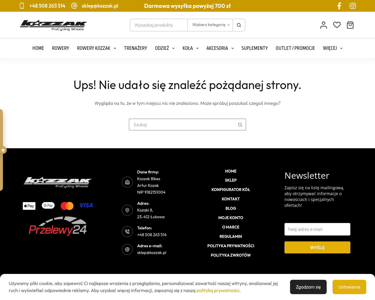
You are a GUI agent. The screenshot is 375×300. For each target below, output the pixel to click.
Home (38, 48)
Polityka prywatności (230, 245)
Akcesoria (221, 48)
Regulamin (231, 236)
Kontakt (231, 199)
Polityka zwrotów (231, 255)
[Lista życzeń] (337, 25)
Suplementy (255, 48)
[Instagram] (352, 5)
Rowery (60, 48)
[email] (317, 229)
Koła (192, 48)
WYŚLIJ (317, 247)
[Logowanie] (323, 25)
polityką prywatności (218, 290)
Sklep (231, 180)
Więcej (334, 48)
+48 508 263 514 (47, 6)
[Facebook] (339, 5)
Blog (231, 208)
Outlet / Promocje (295, 48)
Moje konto (230, 217)
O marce (230, 227)
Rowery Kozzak (97, 48)
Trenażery (135, 48)
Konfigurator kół (231, 189)
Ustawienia (349, 287)
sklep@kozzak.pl (100, 6)
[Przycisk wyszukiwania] (239, 25)
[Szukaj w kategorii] (210, 25)
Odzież (166, 48)
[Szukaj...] (159, 25)
